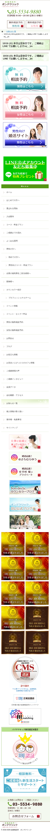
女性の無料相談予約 (14, 330)
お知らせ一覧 (12, 403)
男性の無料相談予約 (14, 322)
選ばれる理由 (12, 208)
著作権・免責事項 (13, 419)
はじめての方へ (12, 200)
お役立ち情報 (12, 354)
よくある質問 (12, 241)
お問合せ (10, 338)
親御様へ (10, 281)
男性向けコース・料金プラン (21, 265)
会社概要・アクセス (14, 395)
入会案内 (10, 216)
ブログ (9, 346)
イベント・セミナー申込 (16, 314)
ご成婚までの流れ (13, 233)
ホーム (9, 192)
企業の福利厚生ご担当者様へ (18, 273)
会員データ (11, 387)
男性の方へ (11, 249)
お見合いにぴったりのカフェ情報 (20, 363)
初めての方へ (14, 257)
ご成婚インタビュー (14, 379)
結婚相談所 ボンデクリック (21, 830)
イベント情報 (12, 306)
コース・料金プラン (14, 225)
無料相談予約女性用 (34, 24)
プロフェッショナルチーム (20, 298)
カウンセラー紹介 (13, 290)
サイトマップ (12, 428)
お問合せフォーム (25, 816)
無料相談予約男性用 (15, 24)
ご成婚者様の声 (12, 371)
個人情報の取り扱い (14, 411)
